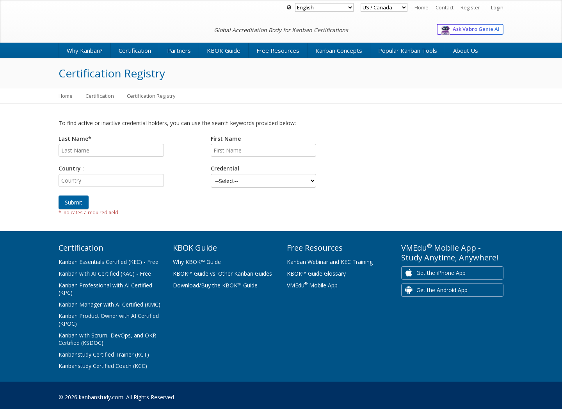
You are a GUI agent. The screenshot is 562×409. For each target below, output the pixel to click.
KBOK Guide (223, 50)
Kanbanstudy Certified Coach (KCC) (103, 366)
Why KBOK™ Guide (197, 261)
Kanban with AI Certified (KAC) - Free (105, 273)
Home (421, 7)
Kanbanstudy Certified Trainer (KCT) (104, 354)
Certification (135, 50)
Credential (225, 168)
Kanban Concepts (338, 50)
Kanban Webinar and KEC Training (330, 261)
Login (497, 7)
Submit (73, 202)
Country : (71, 168)
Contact (445, 7)
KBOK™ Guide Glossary (316, 273)
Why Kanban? (85, 50)
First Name (226, 138)
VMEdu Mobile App (312, 285)
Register (470, 7)
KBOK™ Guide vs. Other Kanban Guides (222, 273)
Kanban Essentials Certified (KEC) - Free (108, 261)
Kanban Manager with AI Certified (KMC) (109, 304)
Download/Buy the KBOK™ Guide (215, 285)
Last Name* (75, 138)
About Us (465, 50)
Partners (179, 50)
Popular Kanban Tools (407, 50)
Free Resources (277, 50)
